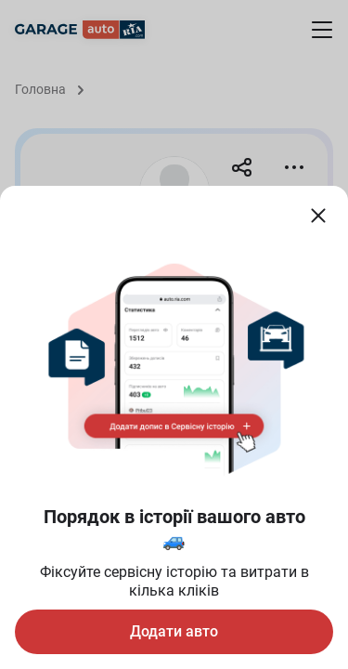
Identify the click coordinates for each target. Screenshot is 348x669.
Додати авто (174, 631)
